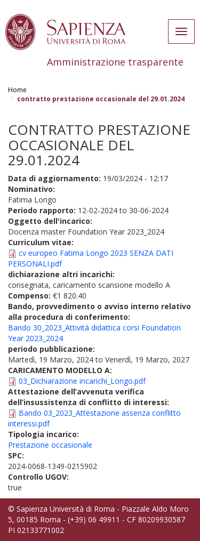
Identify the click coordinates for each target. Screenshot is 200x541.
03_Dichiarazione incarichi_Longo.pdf (82, 381)
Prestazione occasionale (50, 445)
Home (17, 89)
